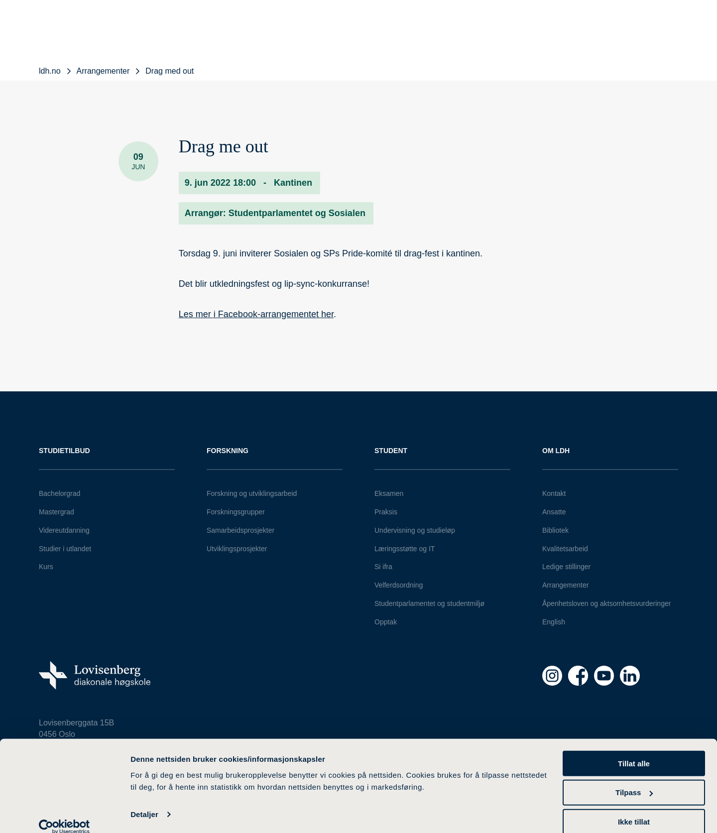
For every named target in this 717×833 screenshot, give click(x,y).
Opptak (385, 622)
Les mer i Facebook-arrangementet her (256, 314)
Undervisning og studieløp (414, 530)
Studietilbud (64, 451)
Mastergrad (56, 512)
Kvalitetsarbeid (565, 549)
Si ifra (383, 567)
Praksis (385, 512)
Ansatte (554, 512)
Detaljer (144, 801)
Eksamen (388, 493)
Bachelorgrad (59, 493)
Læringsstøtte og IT (404, 549)
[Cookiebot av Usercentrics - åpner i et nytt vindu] (64, 813)
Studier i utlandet (65, 549)
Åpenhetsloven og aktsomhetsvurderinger (606, 603)
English (553, 622)
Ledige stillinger (566, 567)
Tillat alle (634, 749)
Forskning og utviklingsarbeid (252, 493)
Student (390, 451)
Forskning (227, 451)
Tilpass (634, 779)
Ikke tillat (634, 808)
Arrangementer (565, 585)
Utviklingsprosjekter (237, 549)
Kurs (46, 567)
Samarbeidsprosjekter (240, 530)
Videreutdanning (64, 530)
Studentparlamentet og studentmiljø (429, 603)
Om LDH (556, 451)
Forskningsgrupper (236, 512)
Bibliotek (555, 530)
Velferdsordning (398, 585)
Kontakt (554, 493)
